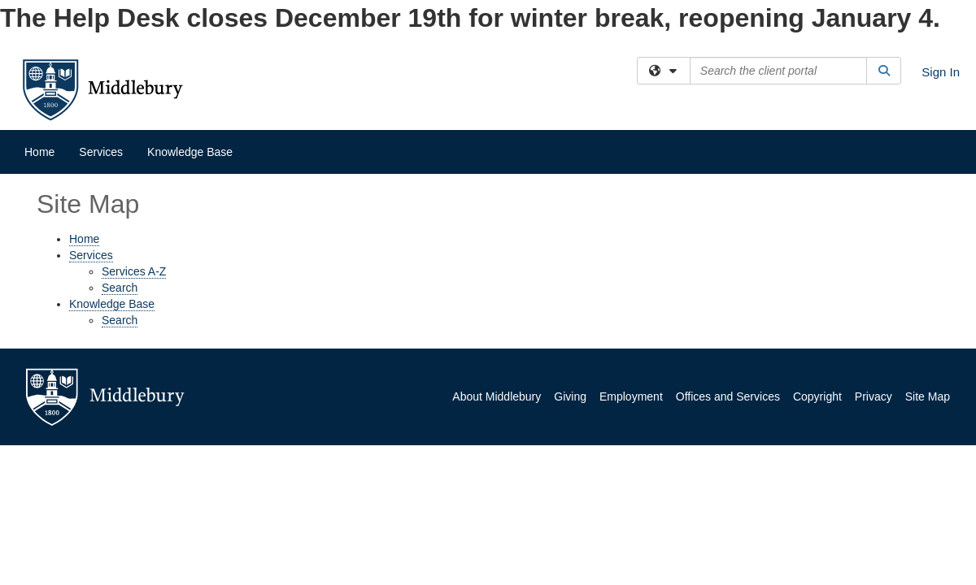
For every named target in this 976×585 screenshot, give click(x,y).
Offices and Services (728, 396)
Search (119, 287)
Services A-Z (134, 271)
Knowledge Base (190, 151)
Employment (631, 396)
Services (101, 151)
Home (39, 151)
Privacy (873, 396)
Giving (570, 396)
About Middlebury (496, 396)
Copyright (817, 396)
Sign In (941, 72)
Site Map (927, 396)
